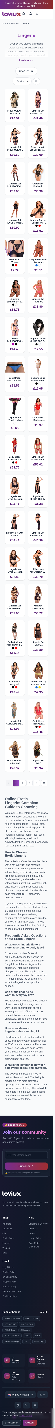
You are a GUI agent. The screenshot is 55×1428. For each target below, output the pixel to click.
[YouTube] (35, 1405)
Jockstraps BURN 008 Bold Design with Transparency (15, 379)
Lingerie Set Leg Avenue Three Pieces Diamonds (38, 683)
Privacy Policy (9, 1282)
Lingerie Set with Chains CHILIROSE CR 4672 (14, 534)
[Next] (37, 783)
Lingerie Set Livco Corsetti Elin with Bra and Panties (15, 570)
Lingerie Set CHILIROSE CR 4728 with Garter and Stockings (14, 148)
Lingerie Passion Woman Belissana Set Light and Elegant (38, 261)
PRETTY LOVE (31, 1319)
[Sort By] (22, 81)
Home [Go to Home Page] (5, 23)
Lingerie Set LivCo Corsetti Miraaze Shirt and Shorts (14, 221)
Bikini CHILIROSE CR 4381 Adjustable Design (15, 340)
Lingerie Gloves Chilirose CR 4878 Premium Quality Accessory (38, 221)
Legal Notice (8, 1267)
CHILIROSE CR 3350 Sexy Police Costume (15, 112)
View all (45, 1312)
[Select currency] (42, 1394)
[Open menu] (48, 14)
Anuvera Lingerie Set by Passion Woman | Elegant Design (14, 300)
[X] (26, 1405)
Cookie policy (25, 1415)
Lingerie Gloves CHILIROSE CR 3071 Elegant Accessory (38, 340)
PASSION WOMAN (12, 1319)
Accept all (29, 1423)
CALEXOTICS (27, 1324)
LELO (26, 1341)
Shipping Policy (9, 1277)
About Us (33, 1228)
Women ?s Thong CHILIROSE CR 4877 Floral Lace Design (14, 261)
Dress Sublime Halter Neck (14, 761)
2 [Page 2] (22, 783)
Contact (32, 1233)
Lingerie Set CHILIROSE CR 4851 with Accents (38, 534)
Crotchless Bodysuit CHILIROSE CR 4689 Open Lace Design (38, 185)
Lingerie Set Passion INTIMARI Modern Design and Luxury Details (38, 300)
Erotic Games (8, 1238)
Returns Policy (9, 1286)
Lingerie (25, 23)
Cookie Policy (8, 1272)
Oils (4, 1233)
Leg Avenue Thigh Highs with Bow (15, 419)
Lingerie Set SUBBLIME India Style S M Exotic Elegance (14, 722)
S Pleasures (25, 1330)
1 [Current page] (16, 783)
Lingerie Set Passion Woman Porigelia (38, 458)
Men (4, 1253)
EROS (37, 1336)
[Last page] (44, 783)
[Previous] (9, 783)
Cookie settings (9, 1296)
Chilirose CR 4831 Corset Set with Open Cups (38, 570)
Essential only (11, 1423)
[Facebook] (18, 1405)
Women (14, 23)
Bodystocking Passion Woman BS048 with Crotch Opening (38, 379)
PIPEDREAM (9, 1330)
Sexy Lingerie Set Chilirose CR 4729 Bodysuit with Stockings (38, 148)
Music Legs (39, 1341)
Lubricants (7, 1228)
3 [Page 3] (29, 783)
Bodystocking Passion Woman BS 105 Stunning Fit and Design (14, 643)
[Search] (24, 14)
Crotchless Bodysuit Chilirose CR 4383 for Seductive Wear (38, 722)
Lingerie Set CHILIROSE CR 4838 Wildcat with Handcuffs (14, 607)
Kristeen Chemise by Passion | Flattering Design (38, 607)
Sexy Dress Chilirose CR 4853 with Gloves (14, 458)
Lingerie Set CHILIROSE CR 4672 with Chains (38, 498)
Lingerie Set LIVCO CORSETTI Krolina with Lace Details (38, 643)
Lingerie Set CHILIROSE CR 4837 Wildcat (14, 185)
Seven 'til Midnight (11, 1341)
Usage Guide (35, 1238)
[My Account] (30, 14)
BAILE (27, 1336)
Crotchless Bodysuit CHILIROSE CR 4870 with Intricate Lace (38, 419)
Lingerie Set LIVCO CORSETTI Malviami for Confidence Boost (38, 762)
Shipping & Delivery (38, 1224)
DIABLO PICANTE (12, 1336)
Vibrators (6, 1224)
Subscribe (26, 1166)
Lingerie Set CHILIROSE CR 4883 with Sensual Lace (38, 112)
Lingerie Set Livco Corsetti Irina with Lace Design (14, 498)
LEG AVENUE (10, 1324)
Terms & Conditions (11, 1291)
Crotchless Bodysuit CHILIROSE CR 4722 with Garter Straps (14, 683)
